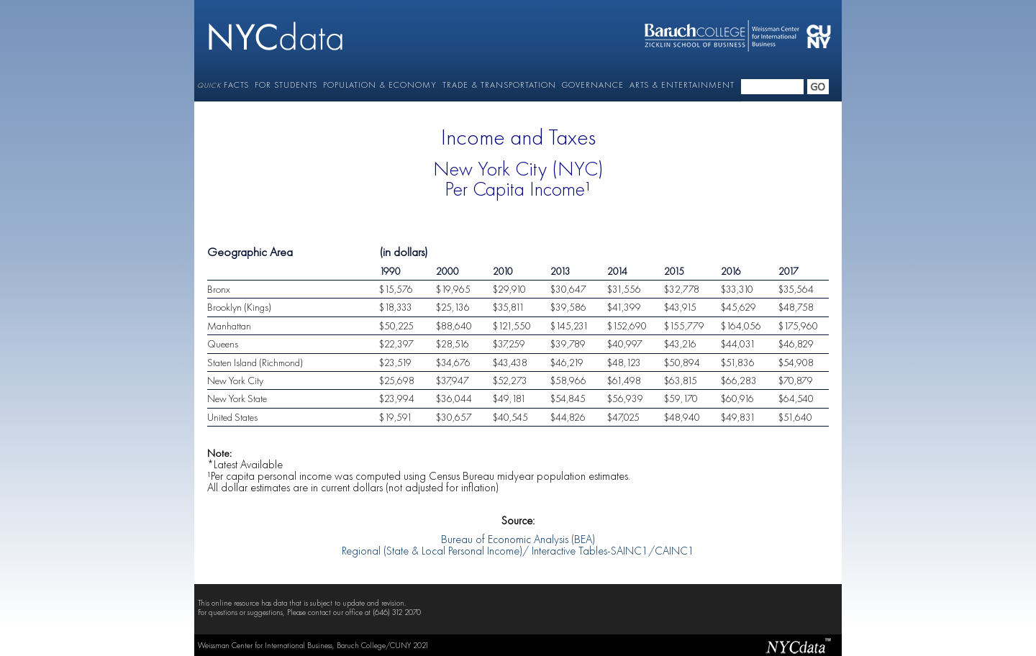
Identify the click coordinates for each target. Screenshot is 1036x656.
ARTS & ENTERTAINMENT (682, 85)
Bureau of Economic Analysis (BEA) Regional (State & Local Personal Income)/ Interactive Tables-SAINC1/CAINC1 (518, 541)
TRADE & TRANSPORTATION (499, 85)
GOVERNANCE (593, 85)
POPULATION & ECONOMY (380, 85)
